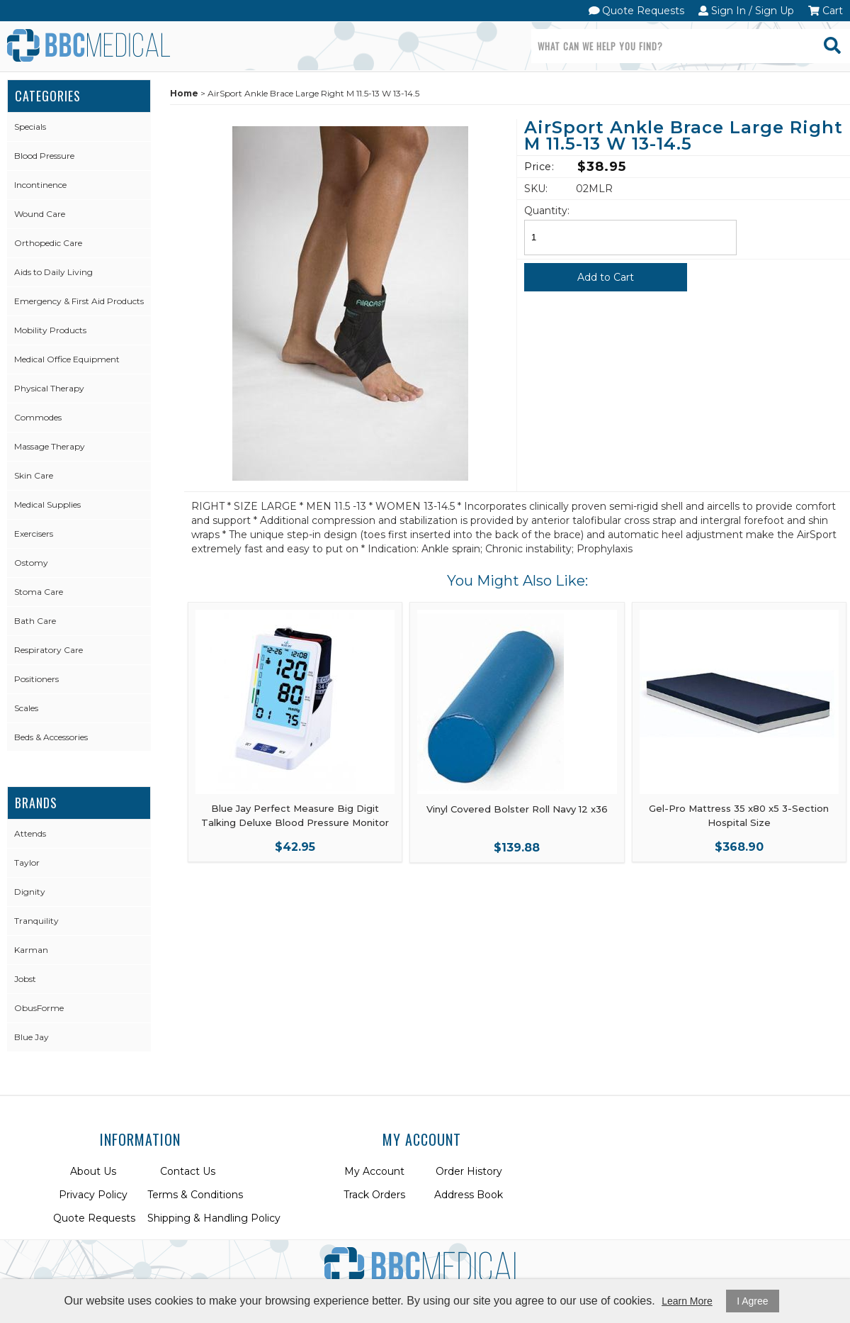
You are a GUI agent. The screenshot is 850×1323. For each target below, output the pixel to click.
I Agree (752, 1301)
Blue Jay (31, 1037)
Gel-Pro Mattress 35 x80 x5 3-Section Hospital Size (739, 815)
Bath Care (35, 620)
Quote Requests (637, 10)
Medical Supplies (47, 504)
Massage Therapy (49, 446)
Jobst (25, 978)
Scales (26, 708)
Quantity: (547, 210)
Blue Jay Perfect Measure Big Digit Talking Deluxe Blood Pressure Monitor (295, 815)
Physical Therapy (49, 388)
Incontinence (40, 184)
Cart (825, 10)
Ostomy (31, 562)
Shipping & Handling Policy (213, 1218)
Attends (30, 833)
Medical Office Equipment (67, 359)
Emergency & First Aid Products (79, 301)
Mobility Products (50, 330)
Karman (31, 949)
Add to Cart (605, 277)
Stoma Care (38, 591)
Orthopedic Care (48, 243)
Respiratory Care (48, 649)
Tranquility (36, 920)
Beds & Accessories (51, 737)
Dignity (29, 891)
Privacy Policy (93, 1194)
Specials (30, 126)
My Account (374, 1171)
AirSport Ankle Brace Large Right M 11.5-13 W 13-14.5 (683, 136)
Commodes (38, 417)
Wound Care (39, 213)
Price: (539, 166)
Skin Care (33, 475)
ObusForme (39, 1008)
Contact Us (187, 1171)
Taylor (27, 862)
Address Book (468, 1194)
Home (184, 93)
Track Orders (374, 1194)
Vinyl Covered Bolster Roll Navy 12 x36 (517, 809)
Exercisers (33, 533)
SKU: (536, 188)
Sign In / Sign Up (746, 10)
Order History (469, 1171)
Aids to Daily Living (53, 272)
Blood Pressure (44, 155)
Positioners (36, 679)
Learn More (687, 1301)
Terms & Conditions (195, 1194)
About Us (93, 1171)
